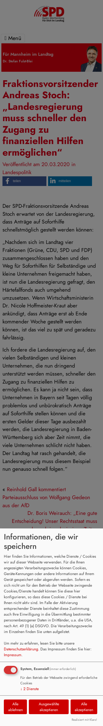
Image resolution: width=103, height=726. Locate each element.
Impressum (12, 655)
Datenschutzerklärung (21, 649)
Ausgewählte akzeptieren (49, 706)
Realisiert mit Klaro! (84, 719)
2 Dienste (29, 689)
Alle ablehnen (15, 706)
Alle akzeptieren (84, 706)
